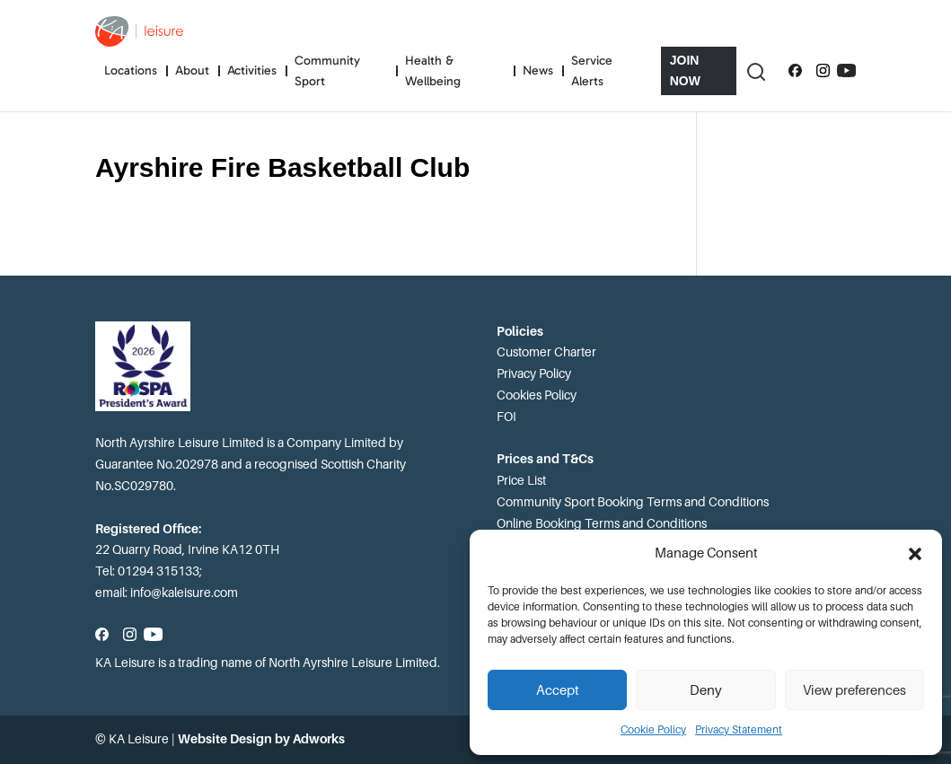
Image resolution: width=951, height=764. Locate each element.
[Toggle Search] (755, 71)
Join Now (685, 70)
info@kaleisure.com (184, 592)
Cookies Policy (537, 395)
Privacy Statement (738, 730)
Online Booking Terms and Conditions (602, 523)
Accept (557, 690)
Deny (706, 690)
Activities (252, 70)
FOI (506, 416)
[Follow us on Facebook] (795, 71)
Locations (130, 70)
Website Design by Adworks (261, 739)
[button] (915, 554)
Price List (521, 480)
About (192, 70)
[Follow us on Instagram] (823, 71)
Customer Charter (546, 352)
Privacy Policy (534, 373)
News (538, 70)
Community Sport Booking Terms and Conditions (633, 502)
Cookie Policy (653, 730)
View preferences (854, 690)
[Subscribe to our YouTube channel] (846, 71)
